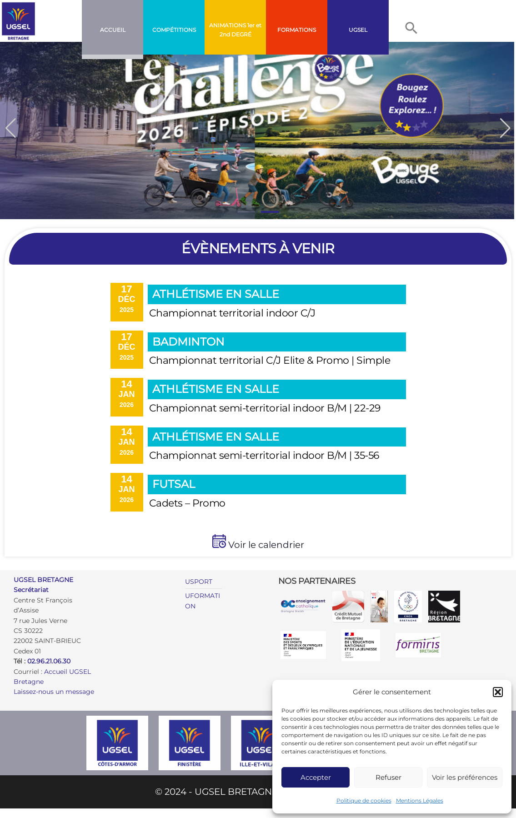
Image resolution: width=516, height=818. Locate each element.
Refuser (388, 777)
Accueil (112, 29)
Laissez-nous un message (54, 692)
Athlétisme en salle (215, 294)
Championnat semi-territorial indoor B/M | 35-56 (264, 455)
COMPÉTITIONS (174, 29)
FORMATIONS (296, 29)
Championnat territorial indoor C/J (232, 313)
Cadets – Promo (187, 503)
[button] (497, 692)
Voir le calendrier (265, 544)
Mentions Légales (419, 800)
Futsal (173, 484)
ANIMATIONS (227, 25)
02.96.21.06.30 (48, 661)
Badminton (188, 341)
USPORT (198, 581)
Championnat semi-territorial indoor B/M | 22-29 (265, 408)
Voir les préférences (464, 777)
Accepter (316, 777)
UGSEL (358, 29)
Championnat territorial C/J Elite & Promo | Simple (270, 360)
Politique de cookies (363, 800)
